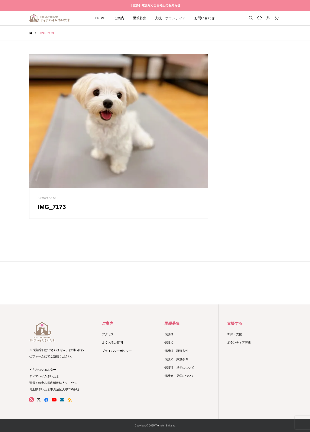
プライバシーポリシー (117, 351)
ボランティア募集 (239, 342)
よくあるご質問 (112, 342)
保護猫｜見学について (179, 367)
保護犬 (168, 342)
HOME (100, 18)
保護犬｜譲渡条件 (176, 359)
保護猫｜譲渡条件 (176, 351)
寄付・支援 (234, 334)
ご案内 (119, 18)
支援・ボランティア (170, 18)
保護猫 (168, 334)
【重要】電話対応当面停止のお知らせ (155, 5)
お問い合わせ (204, 18)
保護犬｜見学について (179, 376)
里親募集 (139, 18)
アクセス (108, 334)
